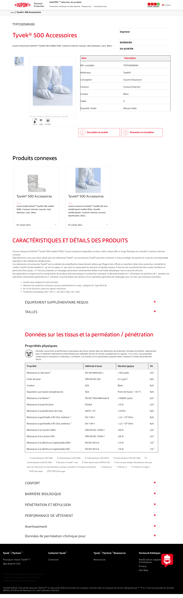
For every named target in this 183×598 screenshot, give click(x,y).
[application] (53, 89)
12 (146, 462)
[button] (64, 6)
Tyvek (12, 12)
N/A (31, 475)
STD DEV (51, 475)
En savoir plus (24, 229)
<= (132, 471)
